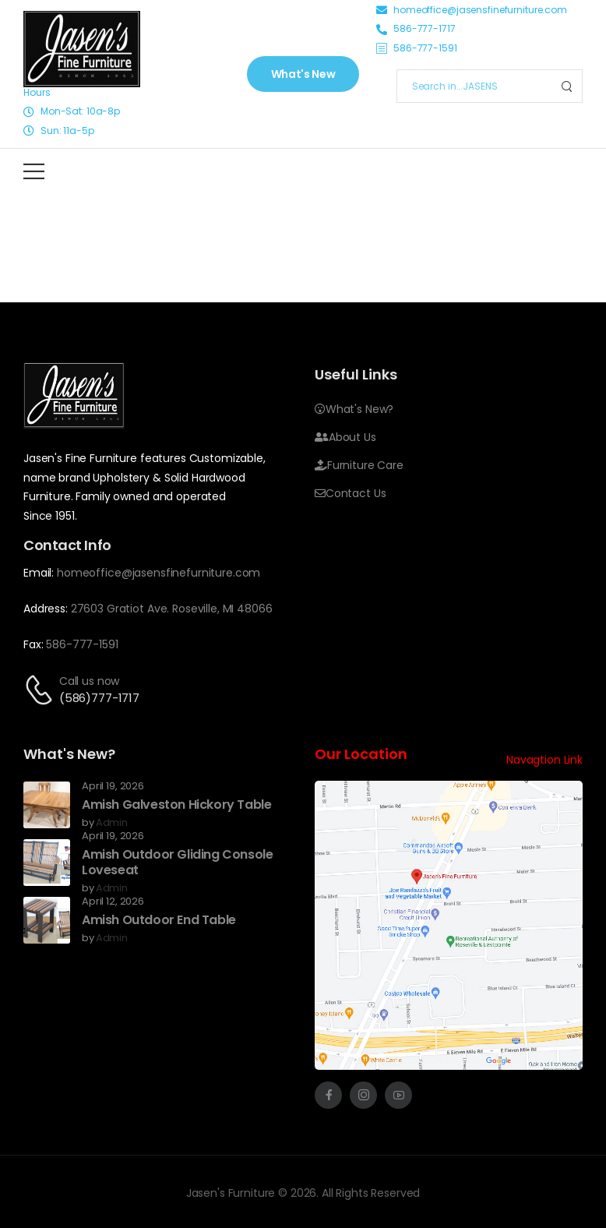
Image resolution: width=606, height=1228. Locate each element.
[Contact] (41, 690)
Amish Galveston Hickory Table (176, 804)
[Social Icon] (328, 1095)
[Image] (81, 49)
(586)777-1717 (99, 698)
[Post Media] (46, 805)
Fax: (33, 644)
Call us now (89, 681)
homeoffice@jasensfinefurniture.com (158, 572)
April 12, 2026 (113, 902)
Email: (38, 572)
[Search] (474, 86)
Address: (45, 608)
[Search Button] (566, 86)
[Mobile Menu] (33, 171)
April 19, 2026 (113, 786)
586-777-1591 (82, 644)
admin (112, 823)
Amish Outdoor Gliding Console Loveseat (177, 862)
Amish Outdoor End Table (159, 920)
